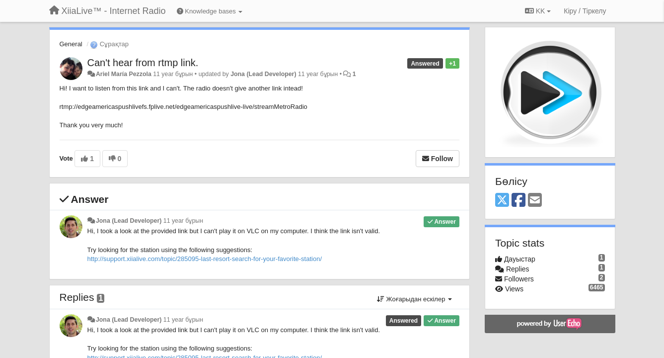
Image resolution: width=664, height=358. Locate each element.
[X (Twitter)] (502, 200)
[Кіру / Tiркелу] (585, 10)
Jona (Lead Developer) (263, 74)
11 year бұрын (183, 220)
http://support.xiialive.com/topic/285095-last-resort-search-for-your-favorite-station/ (204, 259)
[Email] (535, 200)
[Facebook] (518, 200)
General (71, 44)
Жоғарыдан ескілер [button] (414, 299)
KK (538, 11)
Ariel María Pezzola (123, 74)
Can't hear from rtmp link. (143, 62)
